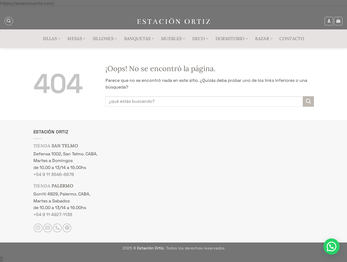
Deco (200, 38)
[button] (329, 21)
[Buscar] (9, 21)
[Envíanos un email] (47, 228)
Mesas (76, 38)
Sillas (51, 38)
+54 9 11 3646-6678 (53, 174)
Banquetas (139, 38)
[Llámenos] (57, 228)
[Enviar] (308, 101)
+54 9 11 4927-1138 (52, 214)
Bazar (263, 38)
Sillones (105, 38)
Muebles (173, 38)
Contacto (291, 38)
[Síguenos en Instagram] (38, 228)
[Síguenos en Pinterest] (67, 228)
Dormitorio (232, 38)
